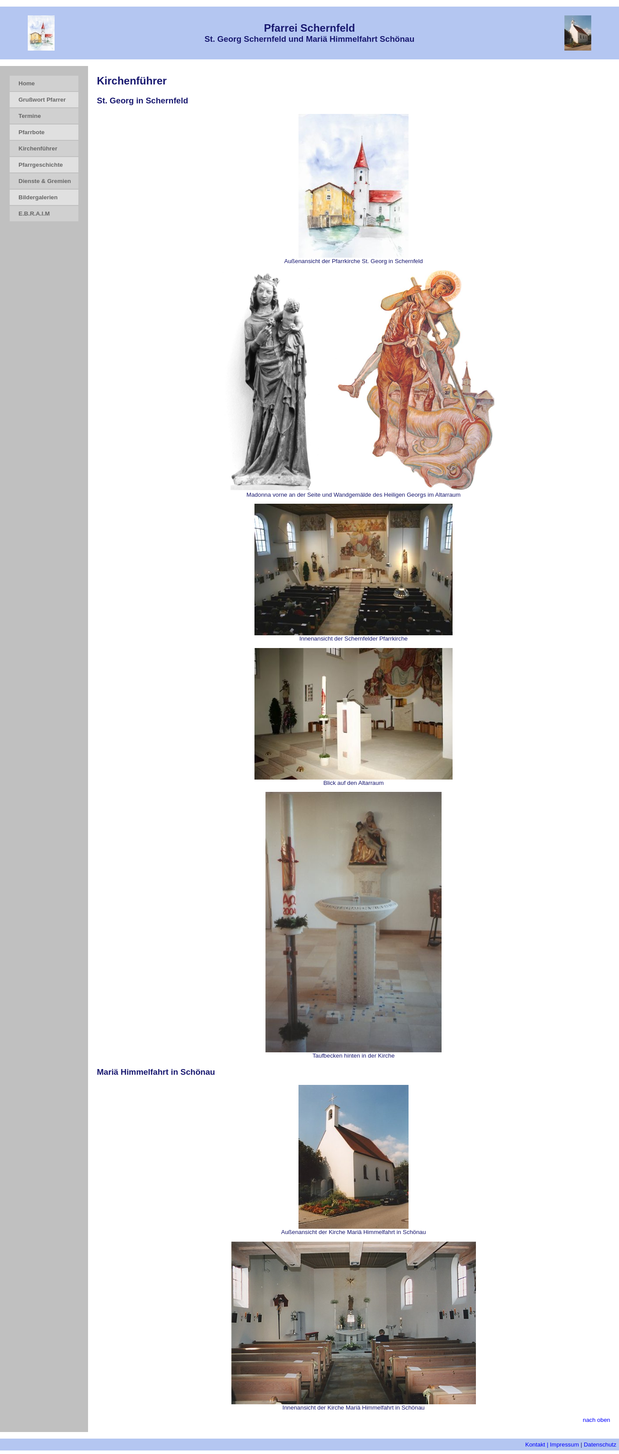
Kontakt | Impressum (552, 1444)
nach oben (596, 1420)
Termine (29, 116)
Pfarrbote (31, 132)
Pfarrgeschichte (40, 164)
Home (26, 83)
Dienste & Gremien (44, 181)
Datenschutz (600, 1444)
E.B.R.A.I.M (34, 213)
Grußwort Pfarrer (42, 99)
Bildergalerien (38, 197)
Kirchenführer (37, 148)
